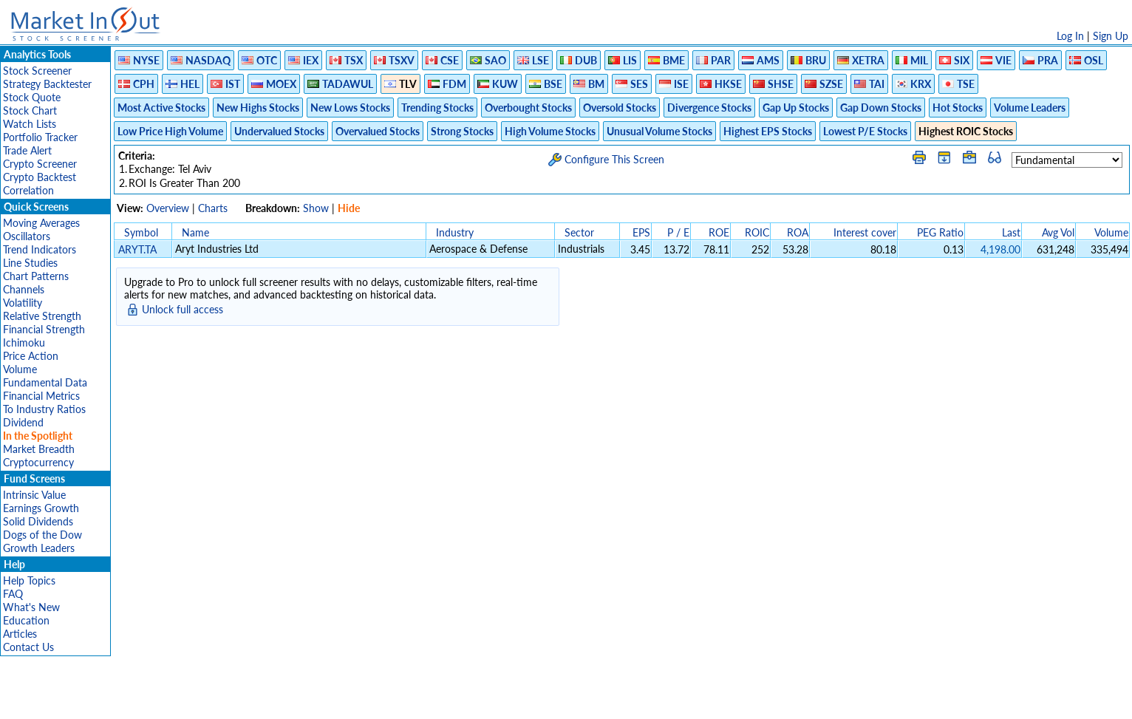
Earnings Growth (41, 508)
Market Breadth (39, 449)
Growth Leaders (39, 548)
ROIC (757, 232)
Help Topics (29, 580)
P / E (678, 232)
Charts (213, 208)
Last (1011, 232)
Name (195, 232)
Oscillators (26, 236)
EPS (641, 232)
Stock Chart (30, 110)
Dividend (23, 422)
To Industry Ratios (44, 409)
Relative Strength (42, 316)
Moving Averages (41, 223)
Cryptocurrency (38, 462)
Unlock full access (182, 309)
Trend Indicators (39, 249)
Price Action (30, 356)
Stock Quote (32, 97)
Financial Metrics (41, 395)
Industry (455, 232)
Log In (1070, 36)
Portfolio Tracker (40, 137)
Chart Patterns (36, 276)
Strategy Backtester (47, 84)
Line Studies (30, 262)
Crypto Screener (40, 163)
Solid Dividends (38, 521)
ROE (719, 232)
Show (316, 208)
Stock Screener (37, 70)
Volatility (22, 302)
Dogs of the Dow (42, 534)
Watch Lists (29, 123)
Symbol (141, 232)
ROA (797, 232)
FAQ (13, 593)
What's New (31, 607)
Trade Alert (27, 150)
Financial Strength (44, 329)
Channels (23, 289)
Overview (167, 208)
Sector (579, 232)
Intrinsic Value (34, 494)
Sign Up (1110, 36)
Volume (20, 369)
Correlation (28, 190)
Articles (20, 633)
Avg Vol (1058, 232)
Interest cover (864, 232)
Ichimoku (24, 342)
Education (26, 620)
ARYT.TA (137, 249)
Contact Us (28, 647)
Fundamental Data (45, 382)
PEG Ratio (940, 232)
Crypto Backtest (39, 177)
